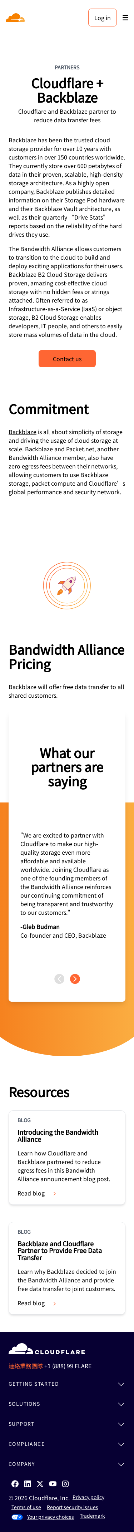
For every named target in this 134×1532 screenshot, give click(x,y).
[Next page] (75, 979)
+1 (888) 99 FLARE (67, 1365)
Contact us (67, 358)
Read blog (38, 1193)
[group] (67, 842)
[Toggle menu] (125, 18)
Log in (102, 17)
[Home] (16, 17)
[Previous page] (59, 979)
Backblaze (22, 431)
